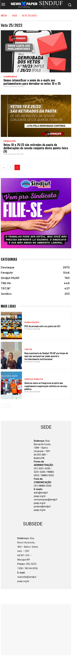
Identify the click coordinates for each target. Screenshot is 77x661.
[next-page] (8, 405)
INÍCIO (4, 15)
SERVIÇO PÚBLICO (33, 379)
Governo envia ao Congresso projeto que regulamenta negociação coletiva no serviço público (45, 385)
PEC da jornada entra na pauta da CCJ (42, 326)
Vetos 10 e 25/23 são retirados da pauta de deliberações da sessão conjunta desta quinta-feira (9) (35, 148)
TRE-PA (28, 349)
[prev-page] (3, 167)
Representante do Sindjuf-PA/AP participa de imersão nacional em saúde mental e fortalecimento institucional (46, 356)
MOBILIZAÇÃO (31, 322)
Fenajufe (9, 141)
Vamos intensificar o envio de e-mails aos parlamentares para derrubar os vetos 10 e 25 (32, 82)
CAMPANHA (10, 77)
